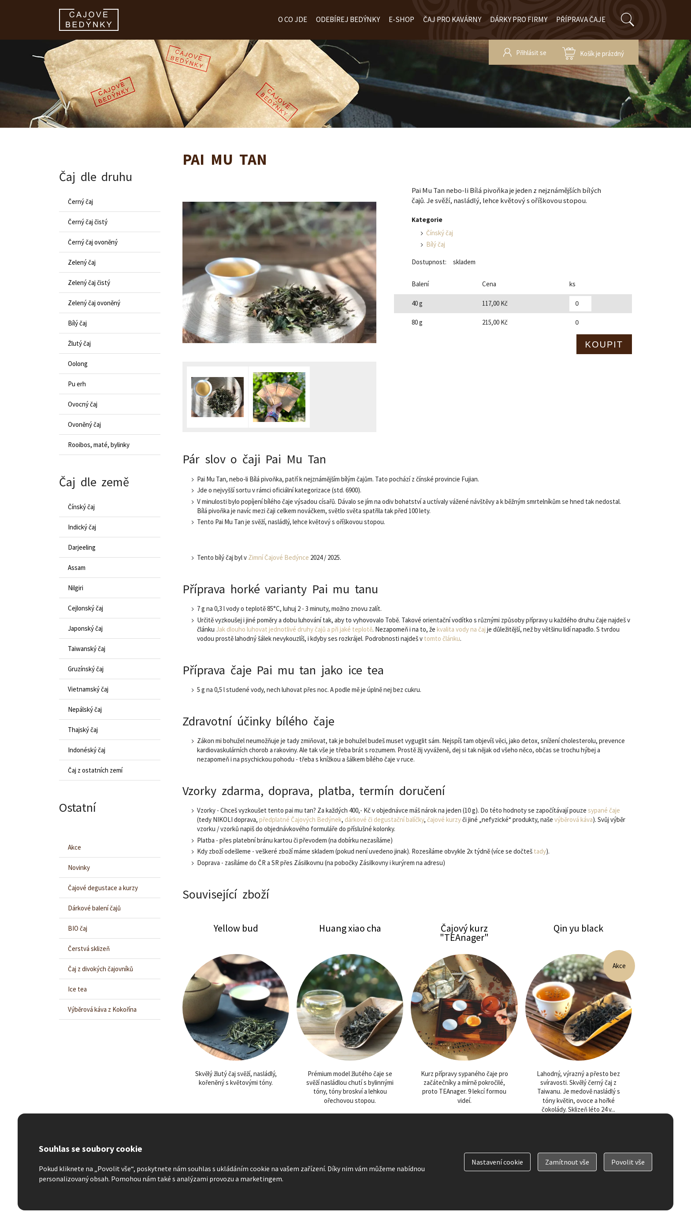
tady (540, 851)
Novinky (79, 867)
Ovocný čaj (82, 404)
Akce (74, 847)
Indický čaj (82, 527)
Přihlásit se (531, 52)
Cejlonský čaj (85, 608)
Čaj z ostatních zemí (95, 770)
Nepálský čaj (85, 709)
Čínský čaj (439, 233)
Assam (76, 567)
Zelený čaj (82, 262)
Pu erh (77, 384)
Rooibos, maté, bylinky (99, 444)
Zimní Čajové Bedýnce (278, 557)
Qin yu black (578, 1035)
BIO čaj (77, 928)
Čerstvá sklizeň (89, 948)
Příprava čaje (581, 19)
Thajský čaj (83, 729)
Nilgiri (75, 588)
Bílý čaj (435, 244)
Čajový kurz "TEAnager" (464, 1035)
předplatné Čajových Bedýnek (300, 819)
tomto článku (442, 638)
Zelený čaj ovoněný (94, 303)
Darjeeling (82, 547)
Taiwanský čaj (86, 648)
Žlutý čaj (79, 343)
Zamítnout (567, 1162)
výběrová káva (573, 819)
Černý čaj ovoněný (93, 242)
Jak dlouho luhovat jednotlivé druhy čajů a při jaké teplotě (294, 629)
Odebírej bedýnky (348, 19)
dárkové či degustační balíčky (384, 819)
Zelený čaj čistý (89, 282)
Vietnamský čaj (88, 689)
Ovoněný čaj (84, 424)
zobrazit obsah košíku (593, 52)
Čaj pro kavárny (452, 19)
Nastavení (497, 1162)
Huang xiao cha (350, 1035)
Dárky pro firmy (518, 19)
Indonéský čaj (86, 750)
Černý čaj (80, 201)
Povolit (628, 1162)
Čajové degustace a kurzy (103, 888)
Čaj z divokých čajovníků (100, 969)
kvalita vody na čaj (461, 629)
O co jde (292, 19)
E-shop (401, 19)
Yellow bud (235, 1035)
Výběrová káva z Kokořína (102, 1009)
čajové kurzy (444, 819)
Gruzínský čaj (86, 669)
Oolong (78, 363)
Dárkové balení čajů (94, 908)
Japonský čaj (85, 628)
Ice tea (77, 989)
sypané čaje (604, 810)
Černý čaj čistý (88, 222)
